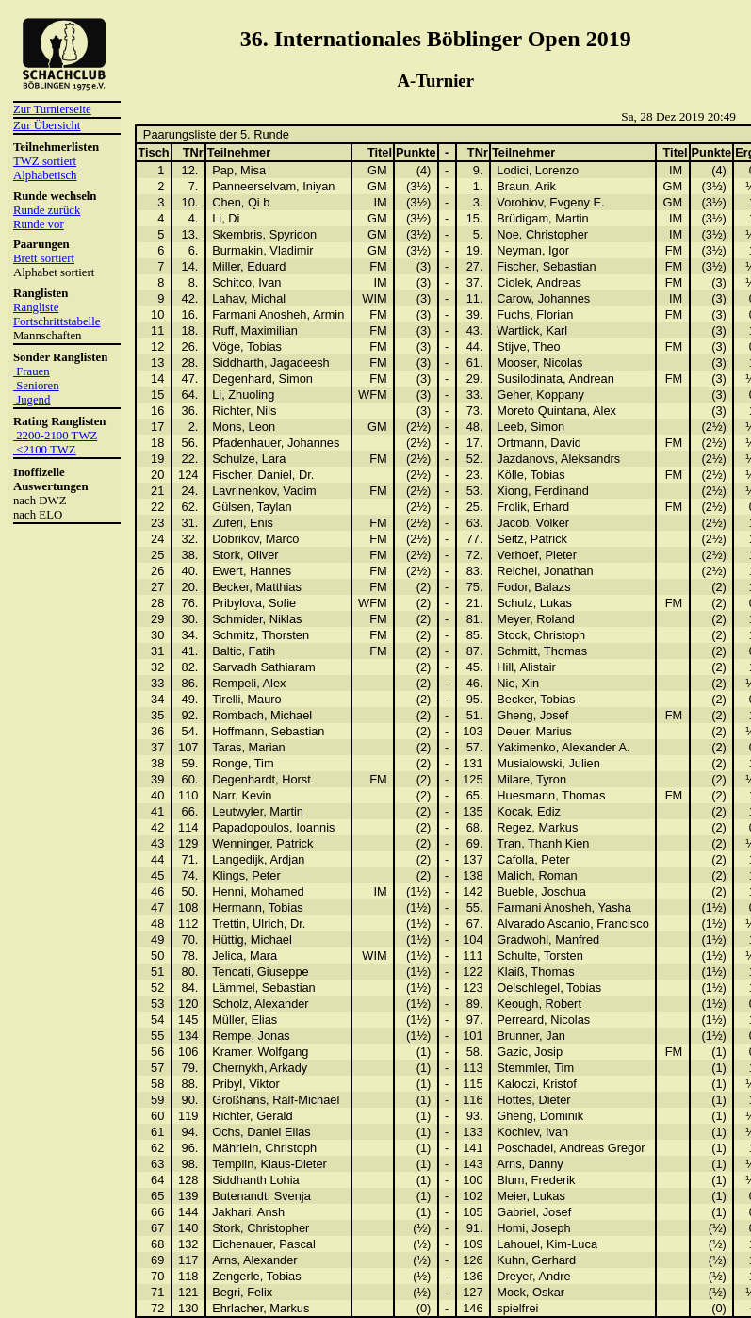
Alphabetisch (45, 175)
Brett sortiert (43, 258)
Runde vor (38, 224)
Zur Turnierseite (52, 109)
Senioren (36, 385)
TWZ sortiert (44, 161)
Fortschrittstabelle (56, 321)
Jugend (31, 399)
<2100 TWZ (44, 449)
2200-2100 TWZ (55, 435)
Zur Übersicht (46, 125)
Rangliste (35, 307)
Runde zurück (46, 210)
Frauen (31, 371)
